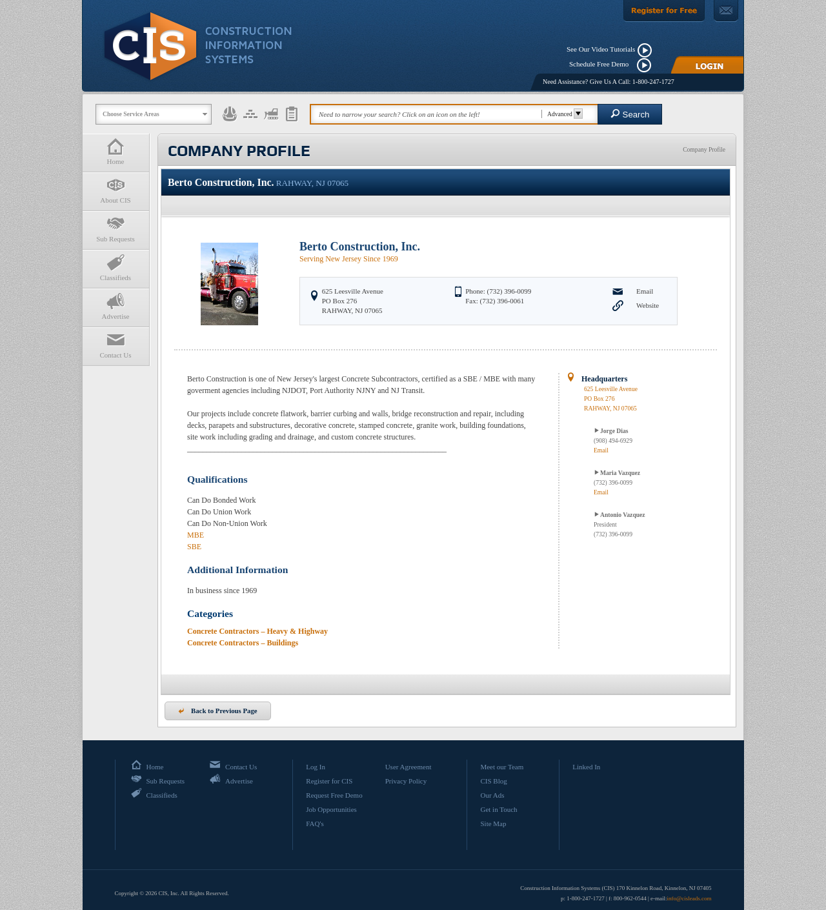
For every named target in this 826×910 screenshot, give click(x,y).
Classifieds (115, 267)
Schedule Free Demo (601, 64)
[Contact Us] (726, 11)
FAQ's (314, 823)
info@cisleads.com (689, 898)
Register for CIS (329, 781)
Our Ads (492, 795)
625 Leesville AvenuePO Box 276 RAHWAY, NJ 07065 (611, 398)
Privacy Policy (406, 781)
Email (644, 291)
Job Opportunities (331, 809)
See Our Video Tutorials (601, 49)
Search (630, 113)
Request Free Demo (334, 795)
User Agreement (408, 767)
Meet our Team (501, 767)
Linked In (586, 767)
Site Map (493, 823)
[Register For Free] (664, 11)
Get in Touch (498, 809)
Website (647, 305)
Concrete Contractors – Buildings (242, 642)
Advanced (563, 114)
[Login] (707, 65)
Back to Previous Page (217, 710)
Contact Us (115, 345)
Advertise (115, 306)
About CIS (115, 190)
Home (115, 151)
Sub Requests (115, 229)
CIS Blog (493, 781)
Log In (315, 767)
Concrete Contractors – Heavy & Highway (257, 631)
